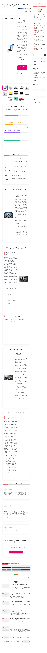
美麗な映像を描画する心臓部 (39, 36)
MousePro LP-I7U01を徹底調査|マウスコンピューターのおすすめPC (39, 68)
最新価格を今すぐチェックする (16, 552)
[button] (30, 8)
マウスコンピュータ (7, 563)
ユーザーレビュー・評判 (39, 46)
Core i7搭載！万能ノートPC (40, 25)
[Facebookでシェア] (21, 8)
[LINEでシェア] (27, 8)
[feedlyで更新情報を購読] (15, 575)
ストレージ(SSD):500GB (39, 43)
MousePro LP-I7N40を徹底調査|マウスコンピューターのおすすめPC (39, 74)
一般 (18, 563)
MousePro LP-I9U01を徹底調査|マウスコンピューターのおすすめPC (39, 63)
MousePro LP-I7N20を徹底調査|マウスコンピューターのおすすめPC (39, 79)
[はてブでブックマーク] (23, 8)
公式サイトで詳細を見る (22, 67)
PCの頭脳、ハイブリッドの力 (40, 32)
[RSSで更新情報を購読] (17, 575)
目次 (35, 23)
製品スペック (37, 28)
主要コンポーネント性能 (39, 27)
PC (2, 563)
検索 (34, 52)
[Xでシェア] (19, 8)
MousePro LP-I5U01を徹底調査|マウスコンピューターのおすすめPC (39, 84)
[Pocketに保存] (25, 8)
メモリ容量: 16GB (38, 39)
